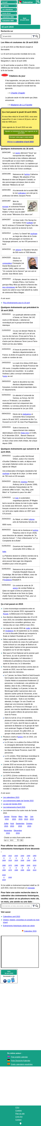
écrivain (5, 207)
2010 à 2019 (34, 867)
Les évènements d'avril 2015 (14, 807)
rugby (28, 628)
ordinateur (22, 193)
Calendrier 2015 (29, 931)
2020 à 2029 (4, 877)
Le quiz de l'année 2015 (12, 804)
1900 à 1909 (4, 858)
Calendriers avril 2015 (11, 916)
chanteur (24, 482)
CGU (17, 1107)
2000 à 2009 (28, 867)
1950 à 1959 (34, 858)
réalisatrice (27, 414)
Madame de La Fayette (21, 105)
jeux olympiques (8, 287)
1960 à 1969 (4, 867)
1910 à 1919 (10, 858)
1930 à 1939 (22, 858)
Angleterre (8, 580)
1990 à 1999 (22, 867)
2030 (10, 877)
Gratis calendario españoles (22, 1064)
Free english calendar (19, 1057)
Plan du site (20, 1114)
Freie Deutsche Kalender (20, 1061)
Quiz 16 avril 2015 (24, 19)
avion (5, 376)
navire (17, 153)
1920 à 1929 (16, 858)
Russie (5, 614)
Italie (4, 552)
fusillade (29, 223)
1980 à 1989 (16, 867)
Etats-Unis (25, 433)
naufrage (33, 234)
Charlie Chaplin (18, 93)
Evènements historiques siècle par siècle (19, 926)
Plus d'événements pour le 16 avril (16, 303)
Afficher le (20, 142)
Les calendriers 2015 (11, 797)
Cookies (18, 1111)
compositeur (7, 263)
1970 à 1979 (10, 867)
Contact (18, 1120)
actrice (27, 174)
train (17, 498)
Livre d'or (19, 1117)
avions (15, 588)
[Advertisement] (28, 9)
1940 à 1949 (28, 858)
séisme (18, 250)
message (31, 888)
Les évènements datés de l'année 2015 (18, 801)
